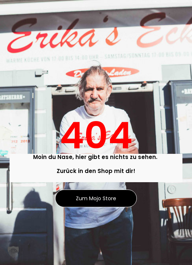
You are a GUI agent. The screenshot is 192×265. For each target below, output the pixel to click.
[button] (13, 252)
